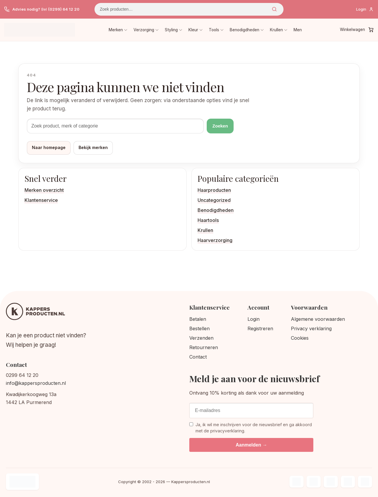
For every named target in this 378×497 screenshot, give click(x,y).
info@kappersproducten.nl (36, 383)
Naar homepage (49, 147)
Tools (214, 29)
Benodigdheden (244, 29)
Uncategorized (214, 200)
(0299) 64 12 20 (63, 9)
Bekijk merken (93, 147)
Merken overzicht (44, 190)
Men (298, 29)
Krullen (276, 29)
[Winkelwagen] (357, 30)
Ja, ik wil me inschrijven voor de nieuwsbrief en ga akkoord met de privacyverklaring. (250, 427)
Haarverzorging (215, 240)
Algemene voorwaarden (318, 319)
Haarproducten (214, 190)
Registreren (260, 328)
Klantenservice (41, 200)
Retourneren (203, 347)
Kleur (193, 29)
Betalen (197, 319)
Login (253, 319)
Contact (198, 357)
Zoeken (274, 9)
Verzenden (201, 338)
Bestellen (199, 328)
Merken (116, 29)
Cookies (300, 338)
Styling (171, 29)
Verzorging (143, 29)
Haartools (208, 220)
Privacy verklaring (311, 328)
